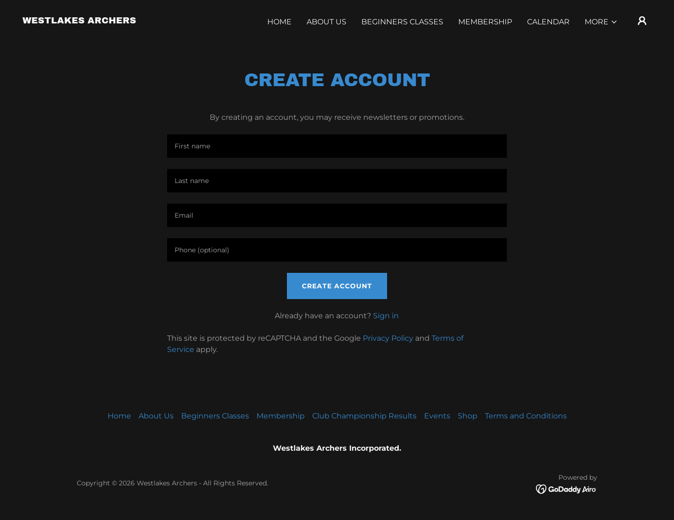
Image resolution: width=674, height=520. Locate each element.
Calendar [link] (548, 21)
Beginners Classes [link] (402, 21)
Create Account (337, 286)
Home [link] (279, 21)
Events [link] (437, 415)
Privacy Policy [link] (388, 338)
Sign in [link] (386, 315)
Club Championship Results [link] (364, 415)
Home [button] (119, 415)
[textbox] (336, 146)
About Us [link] (326, 21)
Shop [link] (467, 415)
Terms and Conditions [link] (526, 415)
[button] (601, 22)
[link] (79, 20)
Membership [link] (485, 21)
